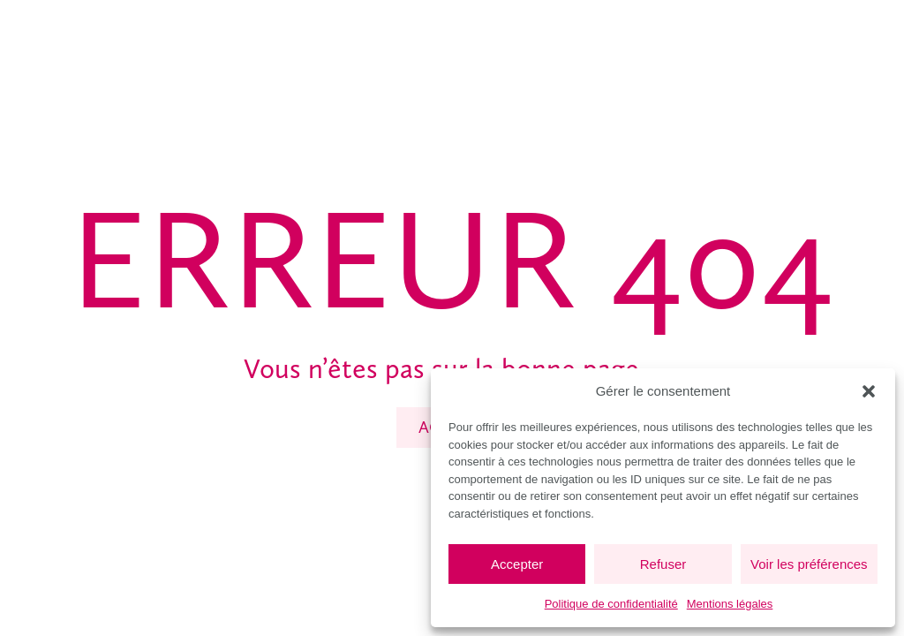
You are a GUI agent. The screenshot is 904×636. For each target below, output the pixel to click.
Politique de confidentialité (611, 603)
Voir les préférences (809, 564)
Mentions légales (730, 603)
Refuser (663, 564)
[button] (869, 391)
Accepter (517, 564)
